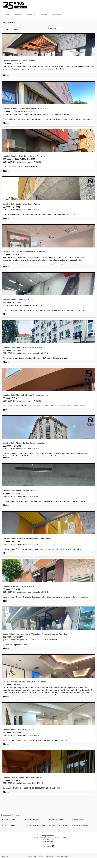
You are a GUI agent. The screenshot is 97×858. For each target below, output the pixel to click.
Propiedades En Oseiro (7, 825)
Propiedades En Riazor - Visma (57, 825)
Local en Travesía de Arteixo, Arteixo (19, 586)
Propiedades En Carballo (55, 819)
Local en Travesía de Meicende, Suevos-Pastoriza (24, 108)
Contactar (56, 15)
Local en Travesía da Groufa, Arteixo (19, 61)
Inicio (6, 15)
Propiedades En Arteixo (8, 819)
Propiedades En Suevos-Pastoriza (35, 825)
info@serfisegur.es (48, 842)
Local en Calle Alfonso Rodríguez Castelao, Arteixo (25, 395)
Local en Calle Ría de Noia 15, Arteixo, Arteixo (23, 347)
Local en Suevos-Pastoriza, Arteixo (18, 730)
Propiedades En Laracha (32, 819)
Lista (6, 29)
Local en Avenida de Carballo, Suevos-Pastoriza (24, 156)
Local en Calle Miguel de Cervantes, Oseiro (22, 777)
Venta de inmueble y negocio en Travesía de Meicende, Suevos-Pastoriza (35, 634)
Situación (43, 15)
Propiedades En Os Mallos (80, 825)
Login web (5, 856)
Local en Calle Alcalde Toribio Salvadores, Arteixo (25, 443)
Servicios (31, 15)
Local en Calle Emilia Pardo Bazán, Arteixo (21, 204)
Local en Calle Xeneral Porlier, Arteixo (19, 491)
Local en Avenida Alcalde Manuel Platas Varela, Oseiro (27, 538)
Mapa (16, 29)
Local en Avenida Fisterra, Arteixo (18, 300)
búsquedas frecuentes (11, 815)
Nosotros (18, 15)
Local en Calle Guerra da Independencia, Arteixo (24, 252)
